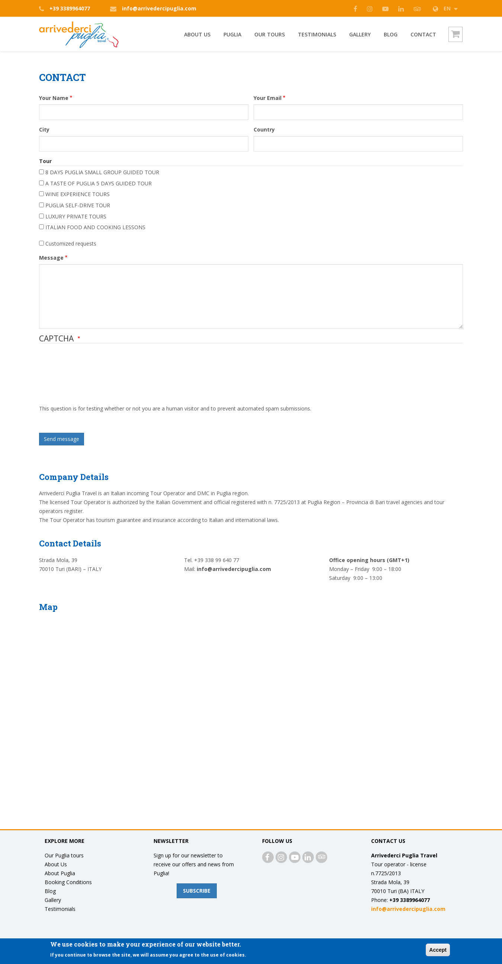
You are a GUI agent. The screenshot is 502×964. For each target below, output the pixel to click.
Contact (423, 34)
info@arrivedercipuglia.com (159, 8)
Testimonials (317, 34)
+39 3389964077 (69, 8)
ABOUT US (197, 34)
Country (264, 129)
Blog (391, 34)
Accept (438, 950)
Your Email (267, 97)
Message (51, 257)
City (44, 129)
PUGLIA (232, 34)
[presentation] (69, 377)
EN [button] (446, 8)
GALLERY (360, 34)
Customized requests (70, 243)
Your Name (53, 97)
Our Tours (269, 34)
